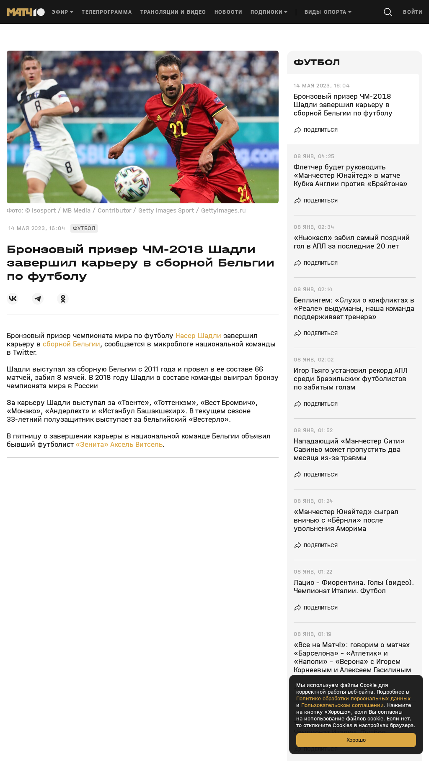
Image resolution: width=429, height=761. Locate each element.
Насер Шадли (198, 335)
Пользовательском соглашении (342, 705)
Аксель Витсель (136, 444)
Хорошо (356, 739)
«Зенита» (92, 444)
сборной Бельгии (71, 344)
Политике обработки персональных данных (353, 698)
